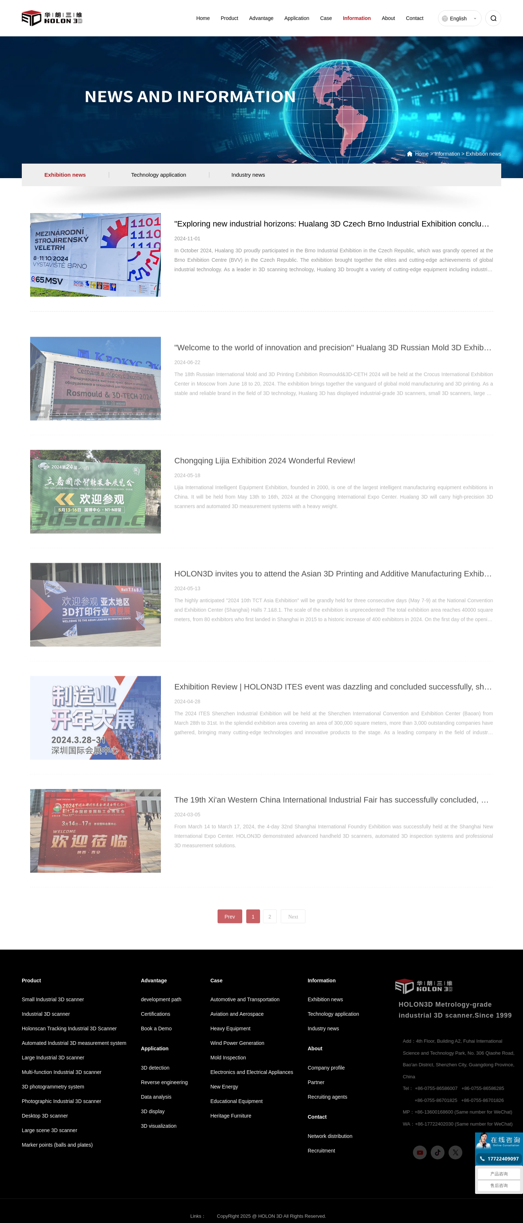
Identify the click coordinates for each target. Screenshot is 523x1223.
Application (296, 18)
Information (357, 18)
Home (203, 18)
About (388, 18)
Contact (414, 18)
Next (293, 935)
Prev (229, 936)
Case (326, 18)
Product (229, 18)
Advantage (261, 18)
